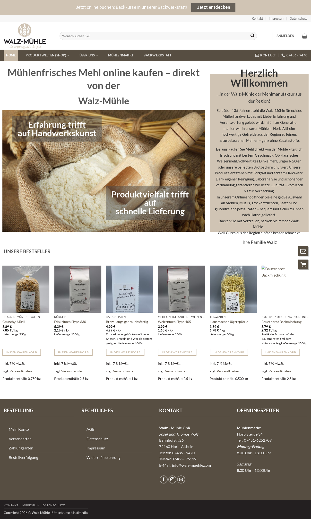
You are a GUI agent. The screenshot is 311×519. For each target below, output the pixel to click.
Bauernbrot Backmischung (281, 322)
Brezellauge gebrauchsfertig (127, 322)
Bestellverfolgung (23, 457)
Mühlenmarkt (121, 55)
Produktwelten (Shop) (47, 55)
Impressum (276, 18)
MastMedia (79, 512)
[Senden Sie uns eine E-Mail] (181, 479)
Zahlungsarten (21, 448)
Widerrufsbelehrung (103, 457)
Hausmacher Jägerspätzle (229, 322)
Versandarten (20, 438)
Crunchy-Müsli (13, 322)
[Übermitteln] (253, 36)
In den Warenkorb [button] (21, 352)
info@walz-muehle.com (191, 465)
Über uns (88, 55)
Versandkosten (20, 371)
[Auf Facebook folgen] (164, 479)
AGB (90, 429)
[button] (285, 36)
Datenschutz (298, 18)
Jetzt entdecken (213, 7)
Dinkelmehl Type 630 (70, 322)
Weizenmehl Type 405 (174, 322)
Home (11, 55)
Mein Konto (19, 429)
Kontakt (257, 18)
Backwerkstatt (158, 55)
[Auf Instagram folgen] (172, 479)
